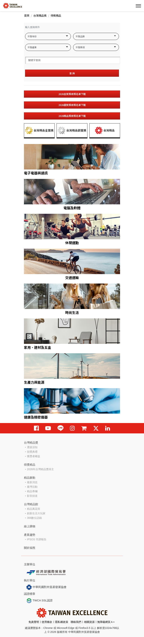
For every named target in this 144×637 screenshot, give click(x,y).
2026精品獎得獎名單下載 (72, 116)
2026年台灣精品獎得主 (40, 469)
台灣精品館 (31, 504)
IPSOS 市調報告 (36, 539)
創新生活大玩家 (36, 513)
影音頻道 (32, 495)
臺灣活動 (32, 486)
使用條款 (47, 621)
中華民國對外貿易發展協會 (46, 587)
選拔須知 (32, 447)
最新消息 (32, 482)
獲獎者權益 (33, 456)
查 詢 (72, 73)
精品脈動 (29, 477)
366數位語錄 (34, 518)
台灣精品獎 (40, 15)
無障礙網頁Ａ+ (106, 621)
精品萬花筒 (33, 508)
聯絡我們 (76, 621)
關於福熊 (29, 547)
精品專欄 (32, 491)
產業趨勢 (29, 534)
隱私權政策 (61, 621)
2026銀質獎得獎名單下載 (72, 105)
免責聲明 (33, 621)
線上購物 (29, 526)
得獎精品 (29, 464)
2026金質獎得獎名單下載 (72, 94)
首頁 (26, 15)
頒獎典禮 (32, 451)
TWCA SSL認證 (39, 600)
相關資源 (89, 621)
